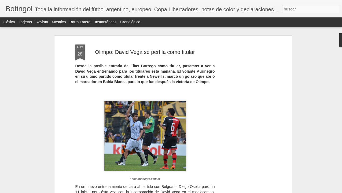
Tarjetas (25, 22)
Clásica (9, 22)
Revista (42, 22)
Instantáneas (105, 22)
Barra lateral (80, 22)
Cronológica (130, 22)
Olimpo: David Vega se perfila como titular (145, 52)
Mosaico (59, 22)
